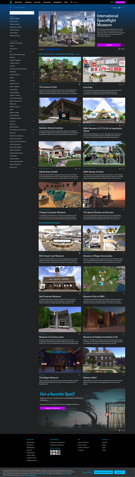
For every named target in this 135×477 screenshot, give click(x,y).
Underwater (13, 156)
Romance (12, 133)
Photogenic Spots (15, 118)
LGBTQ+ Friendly (15, 95)
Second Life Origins (16, 138)
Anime (12, 46)
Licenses (81, 450)
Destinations (31, 453)
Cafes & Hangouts (15, 60)
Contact (104, 442)
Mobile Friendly (14, 107)
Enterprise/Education (57, 445)
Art (11, 51)
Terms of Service (83, 442)
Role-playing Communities (18, 130)
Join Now (109, 45)
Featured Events (15, 24)
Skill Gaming (14, 33)
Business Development (57, 442)
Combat (12, 66)
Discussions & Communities (18, 69)
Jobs (103, 447)
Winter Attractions (15, 164)
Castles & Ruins (14, 63)
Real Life (12, 124)
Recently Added (14, 18)
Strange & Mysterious (16, 153)
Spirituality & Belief (16, 147)
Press (104, 450)
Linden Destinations (16, 98)
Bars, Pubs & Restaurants (17, 54)
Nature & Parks (14, 112)
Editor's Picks (14, 21)
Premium (12, 121)
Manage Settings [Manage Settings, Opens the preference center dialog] (87, 472)
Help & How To (14, 83)
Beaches (12, 57)
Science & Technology (19, 7)
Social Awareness (15, 144)
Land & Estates (14, 92)
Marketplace (31, 447)
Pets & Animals (14, 115)
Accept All (119, 472)
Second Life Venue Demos (18, 141)
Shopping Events (15, 35)
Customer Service (83, 447)
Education (13, 71)
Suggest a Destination (52, 408)
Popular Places (14, 30)
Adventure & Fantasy (16, 43)
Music (12, 109)
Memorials (13, 104)
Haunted (12, 80)
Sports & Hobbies (15, 150)
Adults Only (13, 167)
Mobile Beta (30, 442)
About (104, 445)
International (14, 89)
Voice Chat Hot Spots (16, 161)
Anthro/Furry (13, 48)
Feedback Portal (32, 460)
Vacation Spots (14, 158)
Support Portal (31, 458)
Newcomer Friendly (16, 27)
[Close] (132, 472)
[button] (18, 2)
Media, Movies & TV (16, 101)
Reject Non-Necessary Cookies (103, 472)
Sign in (112, 2)
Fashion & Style (14, 74)
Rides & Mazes (14, 127)
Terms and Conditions (30, 475)
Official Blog (31, 455)
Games (12, 77)
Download (30, 445)
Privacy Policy (82, 445)
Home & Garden (14, 86)
